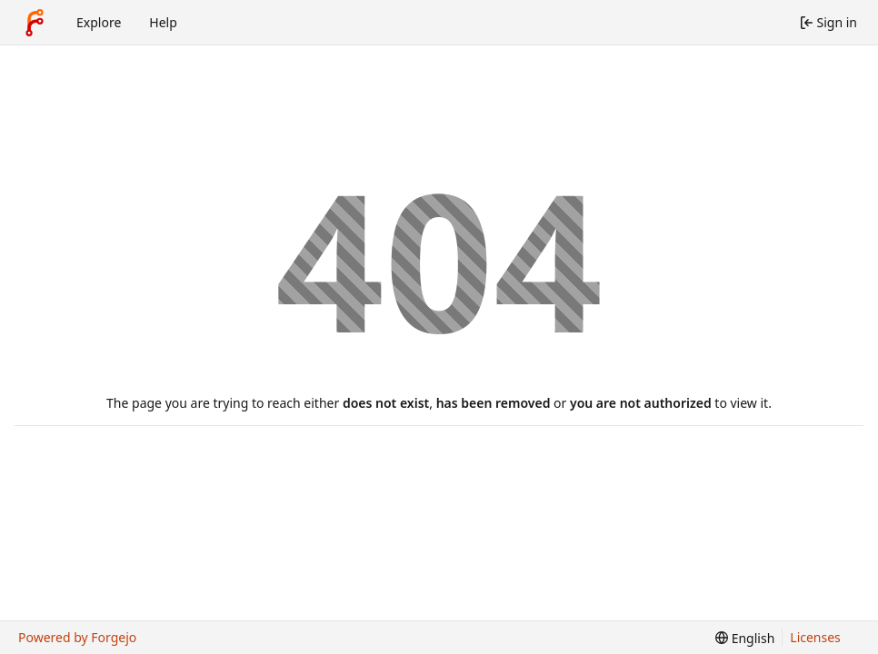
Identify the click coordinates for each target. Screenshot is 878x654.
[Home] (34, 22)
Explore (98, 22)
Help (163, 22)
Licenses (815, 637)
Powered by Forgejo (77, 637)
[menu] (744, 638)
